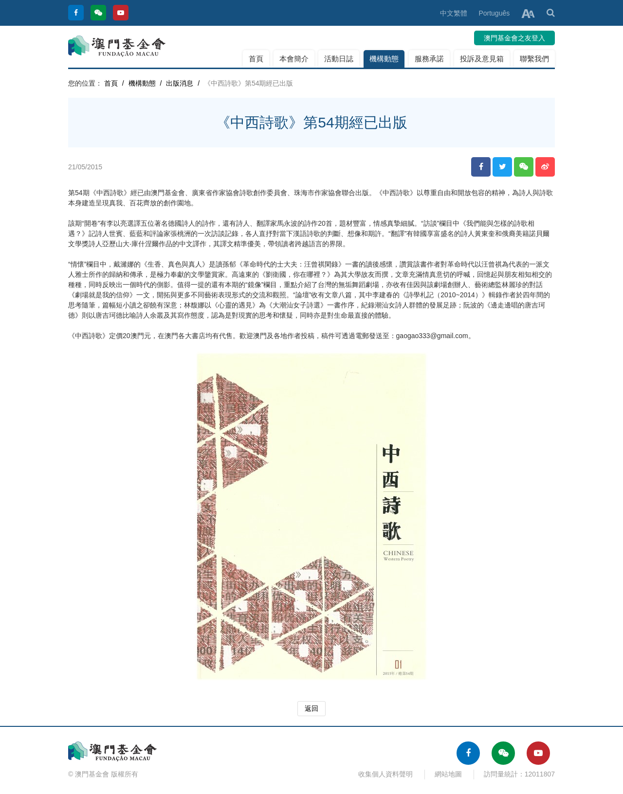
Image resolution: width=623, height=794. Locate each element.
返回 (311, 708)
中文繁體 (453, 13)
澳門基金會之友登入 (514, 38)
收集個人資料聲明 (385, 774)
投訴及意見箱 (482, 58)
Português (494, 13)
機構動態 (384, 58)
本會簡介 (294, 58)
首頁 (256, 58)
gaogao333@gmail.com (432, 336)
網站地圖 (448, 774)
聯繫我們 (534, 58)
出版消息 (179, 83)
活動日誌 (338, 58)
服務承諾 (429, 58)
